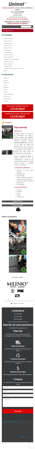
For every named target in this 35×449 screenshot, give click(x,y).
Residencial (6, 78)
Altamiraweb (21, 303)
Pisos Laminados (7, 50)
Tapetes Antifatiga (8, 43)
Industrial (6, 80)
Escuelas (5, 92)
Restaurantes (6, 82)
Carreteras (6, 101)
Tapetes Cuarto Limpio (8, 61)
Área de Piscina (7, 96)
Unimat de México (8, 422)
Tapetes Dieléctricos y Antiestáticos (11, 59)
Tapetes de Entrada (8, 41)
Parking (5, 71)
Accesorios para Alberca (9, 54)
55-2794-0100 (17, 12)
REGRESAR (8, 122)
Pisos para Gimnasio (8, 48)
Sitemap (22, 437)
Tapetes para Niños (8, 52)
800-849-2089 (17, 15)
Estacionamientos (7, 99)
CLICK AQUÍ (17, 108)
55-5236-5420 (17, 13)
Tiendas (5, 89)
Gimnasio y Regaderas (8, 94)
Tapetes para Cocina (8, 45)
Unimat (16, 422)
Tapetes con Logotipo (8, 38)
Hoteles (5, 85)
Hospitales (6, 87)
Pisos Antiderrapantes (8, 57)
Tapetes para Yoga (8, 66)
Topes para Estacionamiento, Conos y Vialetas (13, 68)
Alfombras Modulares (8, 64)
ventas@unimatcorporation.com (17, 17)
